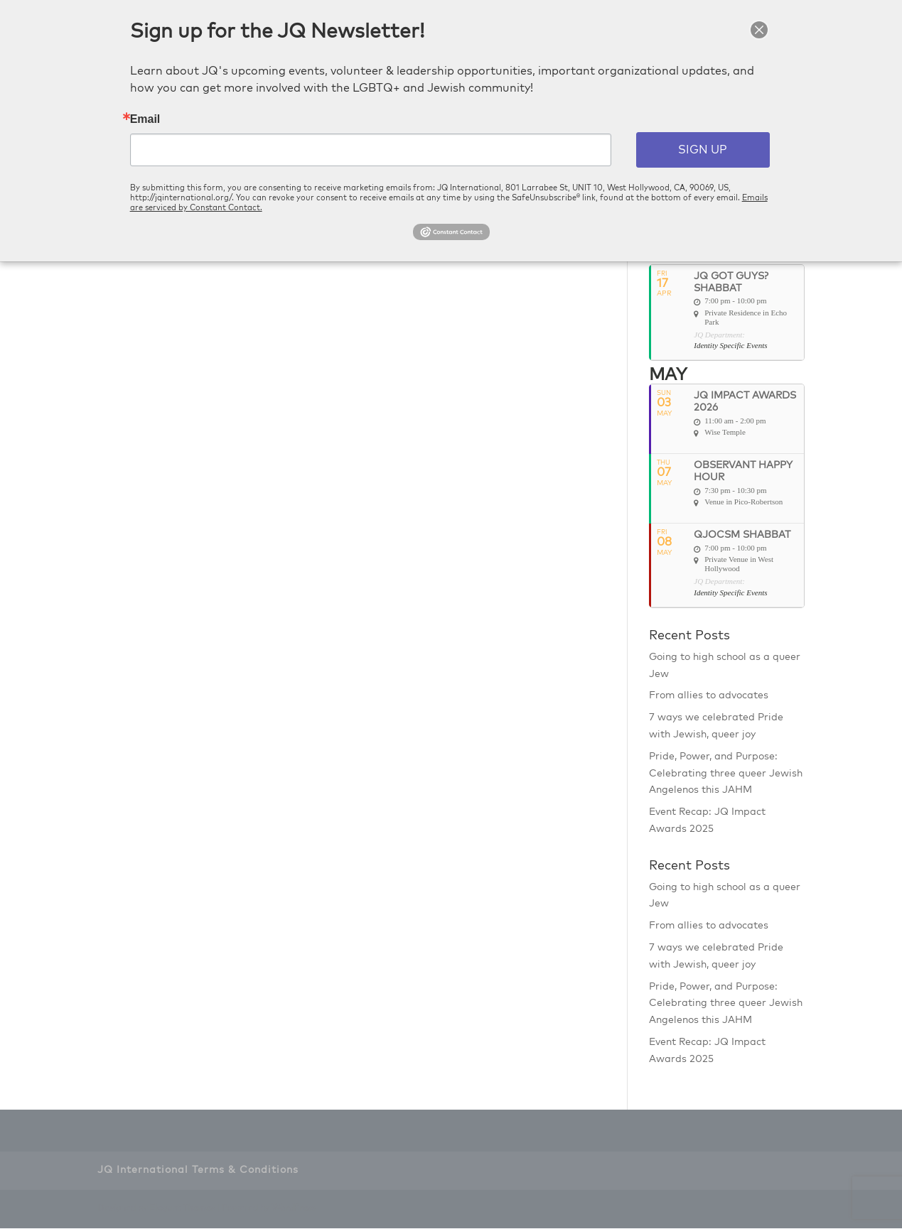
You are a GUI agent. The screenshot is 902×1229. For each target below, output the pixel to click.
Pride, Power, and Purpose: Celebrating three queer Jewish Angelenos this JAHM (725, 774)
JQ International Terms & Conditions (198, 1171)
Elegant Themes (182, 1210)
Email (145, 119)
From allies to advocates (708, 697)
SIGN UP (702, 150)
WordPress (294, 1210)
